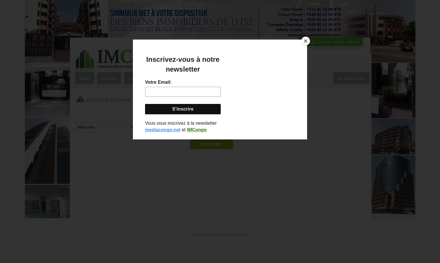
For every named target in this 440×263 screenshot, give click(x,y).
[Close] (305, 41)
